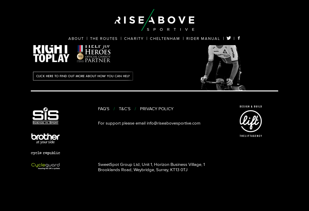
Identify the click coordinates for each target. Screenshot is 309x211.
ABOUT (76, 38)
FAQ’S (103, 109)
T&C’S (125, 109)
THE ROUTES (104, 38)
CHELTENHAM (165, 38)
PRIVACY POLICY (156, 109)
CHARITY (134, 38)
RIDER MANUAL (203, 38)
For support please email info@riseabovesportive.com (149, 123)
